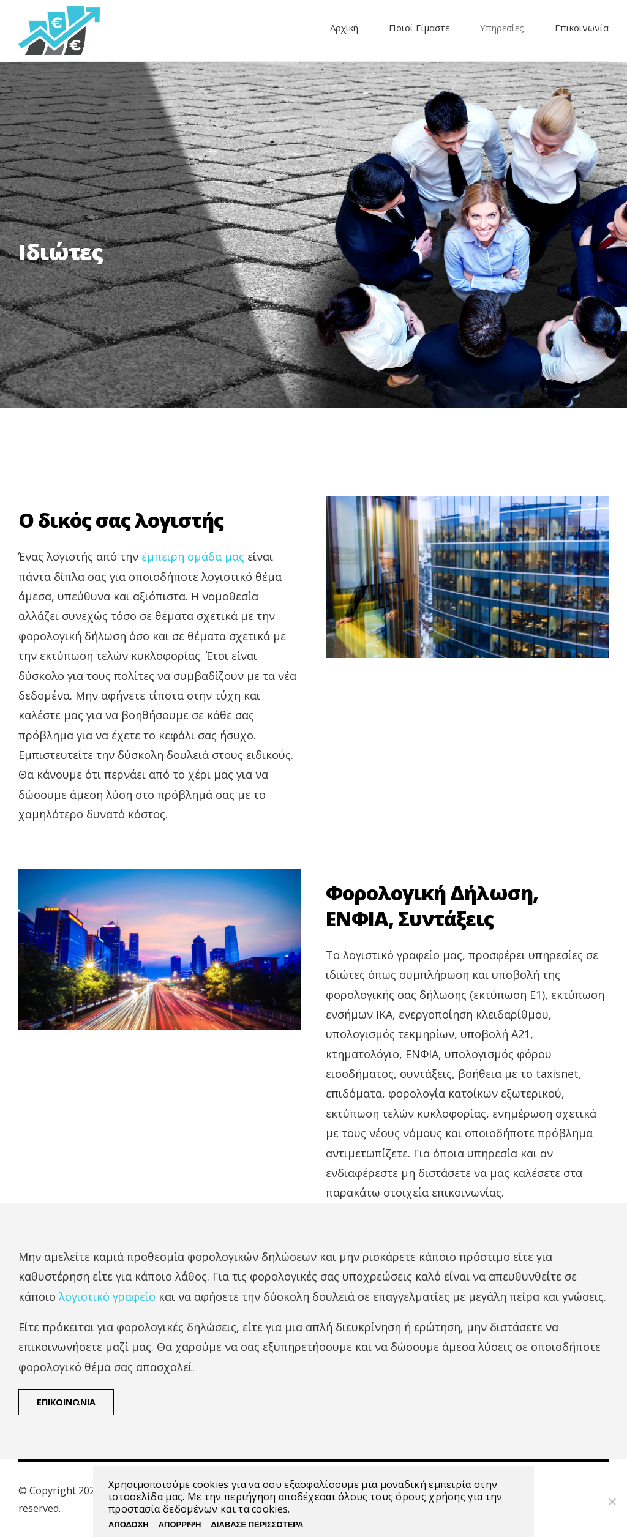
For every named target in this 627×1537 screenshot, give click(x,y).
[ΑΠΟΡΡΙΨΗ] (612, 1501)
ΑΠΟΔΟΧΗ (128, 1524)
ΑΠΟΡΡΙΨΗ (180, 1524)
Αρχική (344, 27)
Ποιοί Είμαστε (419, 27)
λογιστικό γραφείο (107, 1296)
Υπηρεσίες (502, 27)
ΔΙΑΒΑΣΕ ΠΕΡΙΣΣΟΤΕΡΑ (257, 1524)
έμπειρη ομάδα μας (192, 556)
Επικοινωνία (582, 27)
